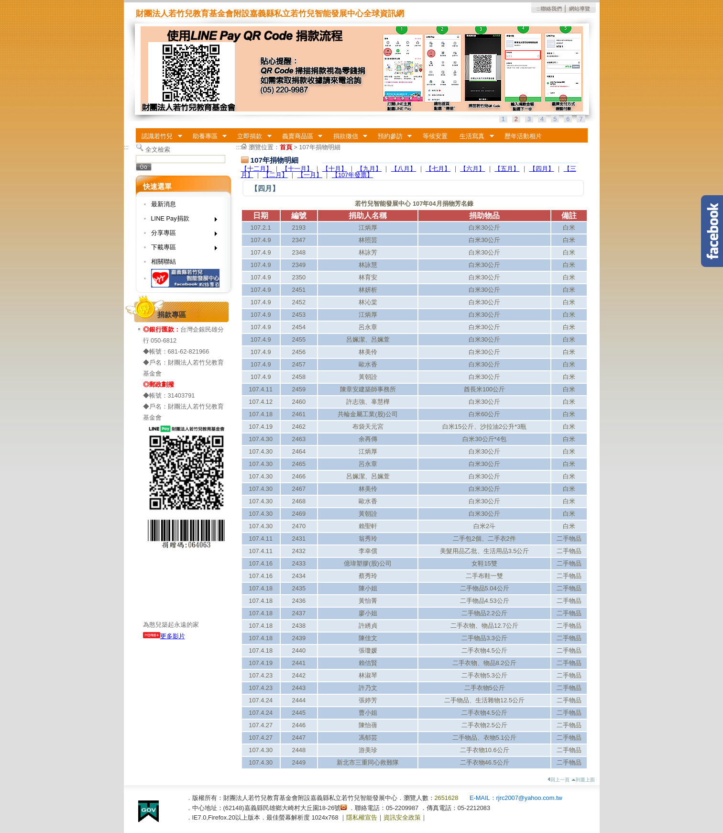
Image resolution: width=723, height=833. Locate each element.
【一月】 (309, 174)
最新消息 (163, 204)
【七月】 (438, 168)
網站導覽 (579, 8)
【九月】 (369, 168)
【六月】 (472, 168)
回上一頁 (559, 779)
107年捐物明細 (319, 147)
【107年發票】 (352, 174)
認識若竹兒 (159, 136)
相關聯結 (163, 261)
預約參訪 (392, 136)
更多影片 (164, 636)
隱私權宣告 (361, 817)
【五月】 (506, 168)
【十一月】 (297, 168)
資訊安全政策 (402, 817)
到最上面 (583, 779)
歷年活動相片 (523, 136)
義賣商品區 (299, 136)
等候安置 (435, 136)
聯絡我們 (551, 8)
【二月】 (275, 174)
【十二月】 (256, 168)
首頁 (286, 147)
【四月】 (541, 168)
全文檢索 (157, 149)
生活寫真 (474, 136)
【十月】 (334, 168)
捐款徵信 (347, 136)
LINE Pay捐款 (181, 220)
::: (539, 8)
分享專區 (181, 234)
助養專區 (206, 136)
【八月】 (403, 168)
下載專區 (181, 249)
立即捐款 (251, 136)
